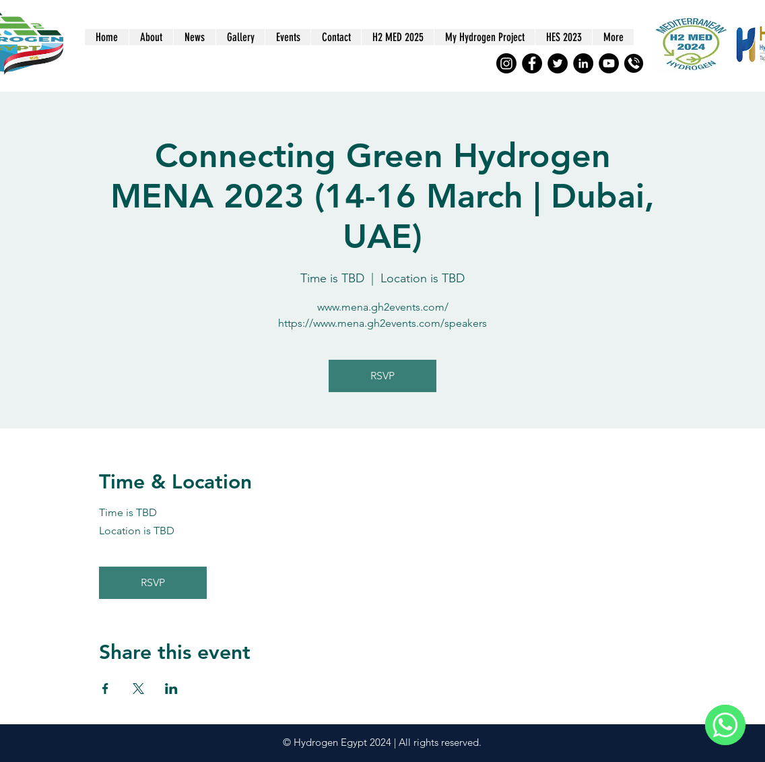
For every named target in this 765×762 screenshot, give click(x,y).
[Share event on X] (138, 688)
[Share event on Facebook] (105, 688)
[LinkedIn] (583, 63)
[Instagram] (506, 63)
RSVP (382, 375)
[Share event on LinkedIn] (171, 688)
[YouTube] (609, 63)
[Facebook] (532, 63)
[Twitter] (557, 63)
